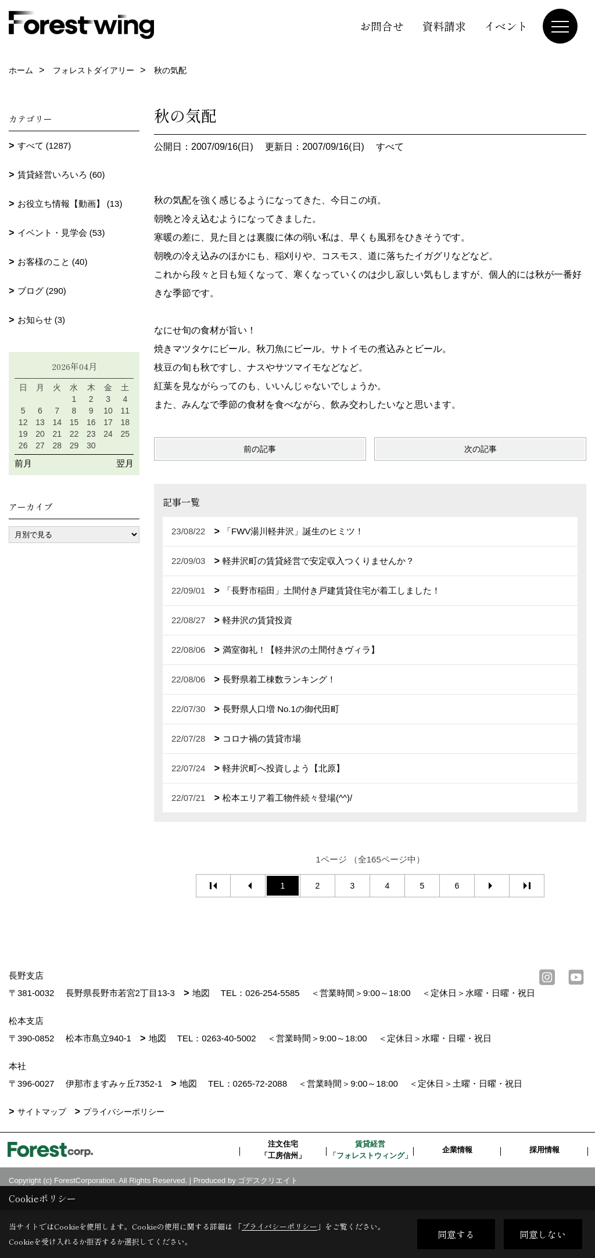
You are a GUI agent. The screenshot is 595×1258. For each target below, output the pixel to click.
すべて (390, 147)
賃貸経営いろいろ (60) (61, 174)
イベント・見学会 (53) (61, 233)
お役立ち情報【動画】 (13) (70, 204)
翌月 (125, 463)
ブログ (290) (41, 291)
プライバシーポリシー (123, 1129)
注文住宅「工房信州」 (283, 1167)
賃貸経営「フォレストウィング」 (370, 1167)
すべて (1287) (44, 145)
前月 (23, 463)
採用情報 (544, 1167)
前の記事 (259, 449)
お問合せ (382, 26)
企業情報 (457, 1167)
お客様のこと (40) (52, 262)
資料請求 (444, 26)
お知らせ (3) (41, 320)
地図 (201, 993)
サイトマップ (41, 1129)
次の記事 (480, 449)
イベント (506, 26)
